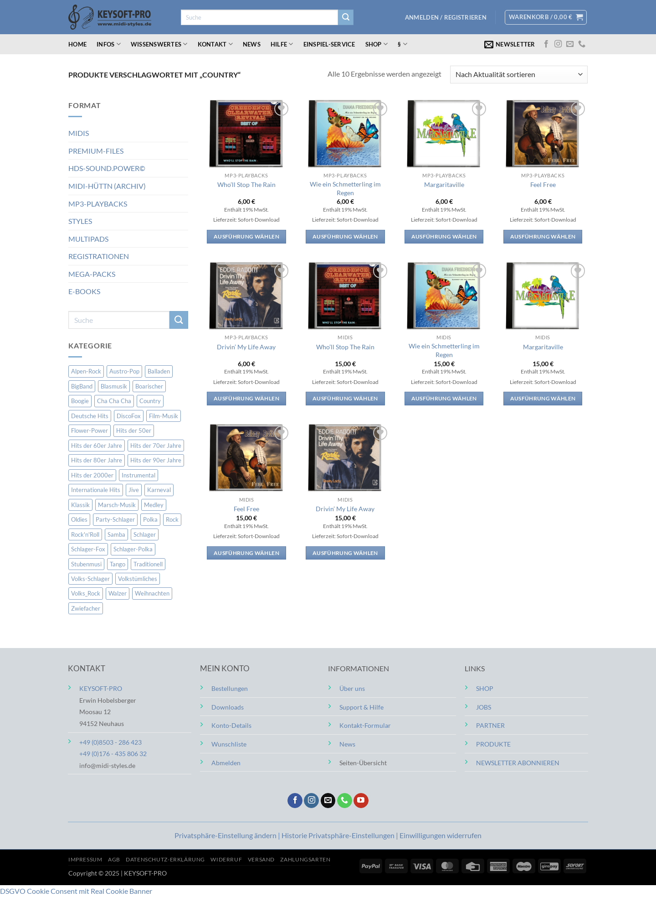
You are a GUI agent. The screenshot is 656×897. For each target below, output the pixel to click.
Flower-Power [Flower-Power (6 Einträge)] (89, 430)
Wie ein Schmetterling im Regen (345, 188)
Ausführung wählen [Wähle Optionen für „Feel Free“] (543, 236)
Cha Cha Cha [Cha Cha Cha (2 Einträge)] (114, 400)
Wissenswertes (159, 44)
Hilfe (282, 44)
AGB (114, 859)
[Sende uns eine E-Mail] (570, 44)
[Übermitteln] (346, 17)
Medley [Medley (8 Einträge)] (154, 504)
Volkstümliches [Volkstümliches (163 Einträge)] (137, 578)
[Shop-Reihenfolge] (519, 74)
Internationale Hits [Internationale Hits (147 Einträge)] (95, 489)
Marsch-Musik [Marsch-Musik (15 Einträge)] (117, 504)
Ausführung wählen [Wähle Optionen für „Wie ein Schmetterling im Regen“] (345, 236)
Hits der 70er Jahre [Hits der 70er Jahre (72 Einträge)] (155, 445)
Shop (376, 44)
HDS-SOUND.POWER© (106, 168)
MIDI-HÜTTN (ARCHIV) (107, 185)
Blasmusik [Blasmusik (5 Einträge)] (114, 386)
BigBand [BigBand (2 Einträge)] (81, 386)
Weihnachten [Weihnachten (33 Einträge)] (152, 593)
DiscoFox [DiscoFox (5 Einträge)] (129, 416)
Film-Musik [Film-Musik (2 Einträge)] (163, 416)
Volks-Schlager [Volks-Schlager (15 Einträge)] (90, 578)
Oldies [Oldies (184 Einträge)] (79, 519)
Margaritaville (444, 184)
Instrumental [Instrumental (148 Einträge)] (138, 475)
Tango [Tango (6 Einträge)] (117, 563)
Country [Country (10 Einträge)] (150, 400)
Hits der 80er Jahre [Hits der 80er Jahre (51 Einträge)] (96, 460)
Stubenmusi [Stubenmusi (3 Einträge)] (86, 563)
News (252, 44)
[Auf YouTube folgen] (361, 801)
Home (77, 44)
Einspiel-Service (329, 44)
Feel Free (543, 184)
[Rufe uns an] (581, 44)
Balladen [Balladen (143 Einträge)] (159, 371)
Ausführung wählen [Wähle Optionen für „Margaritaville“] (444, 236)
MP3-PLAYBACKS (97, 203)
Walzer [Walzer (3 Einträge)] (117, 593)
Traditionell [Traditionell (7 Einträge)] (148, 563)
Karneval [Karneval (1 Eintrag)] (159, 489)
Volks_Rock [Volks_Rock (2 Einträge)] (85, 593)
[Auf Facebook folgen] (546, 44)
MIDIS (78, 133)
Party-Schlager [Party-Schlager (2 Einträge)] (115, 519)
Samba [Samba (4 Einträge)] (116, 534)
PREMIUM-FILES (95, 150)
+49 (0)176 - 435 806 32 (113, 753)
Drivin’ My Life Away (246, 347)
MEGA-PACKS (91, 274)
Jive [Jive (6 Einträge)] (133, 489)
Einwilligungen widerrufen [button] (441, 835)
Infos (109, 44)
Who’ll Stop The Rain (246, 184)
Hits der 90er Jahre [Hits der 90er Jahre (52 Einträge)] (155, 460)
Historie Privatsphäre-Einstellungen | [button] (341, 835)
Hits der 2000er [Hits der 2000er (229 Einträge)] (92, 475)
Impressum (85, 859)
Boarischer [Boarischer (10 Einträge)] (149, 386)
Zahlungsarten (305, 859)
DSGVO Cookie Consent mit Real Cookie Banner (76, 891)
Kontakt (215, 44)
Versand (261, 859)
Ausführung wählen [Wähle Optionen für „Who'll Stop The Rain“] (246, 236)
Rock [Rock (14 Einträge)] (172, 519)
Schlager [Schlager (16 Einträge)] (144, 534)
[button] (446, 17)
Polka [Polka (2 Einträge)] (150, 519)
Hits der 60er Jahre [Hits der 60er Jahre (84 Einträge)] (96, 445)
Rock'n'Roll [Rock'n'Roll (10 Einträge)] (85, 534)
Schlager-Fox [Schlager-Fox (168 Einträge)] (88, 549)
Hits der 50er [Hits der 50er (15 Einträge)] (133, 430)
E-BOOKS (84, 291)
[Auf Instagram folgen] (558, 44)
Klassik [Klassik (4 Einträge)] (80, 504)
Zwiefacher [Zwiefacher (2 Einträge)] (85, 608)
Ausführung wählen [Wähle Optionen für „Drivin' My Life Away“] (246, 398)
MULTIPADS (88, 238)
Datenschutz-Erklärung (165, 859)
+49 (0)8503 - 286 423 (110, 742)
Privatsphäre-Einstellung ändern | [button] (228, 835)
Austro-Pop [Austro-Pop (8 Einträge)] (124, 371)
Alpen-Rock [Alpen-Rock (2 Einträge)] (86, 371)
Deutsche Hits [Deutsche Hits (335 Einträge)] (89, 416)
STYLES (80, 221)
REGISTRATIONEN (98, 256)
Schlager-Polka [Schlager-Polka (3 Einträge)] (133, 549)
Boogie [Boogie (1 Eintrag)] (80, 400)
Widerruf (226, 859)
